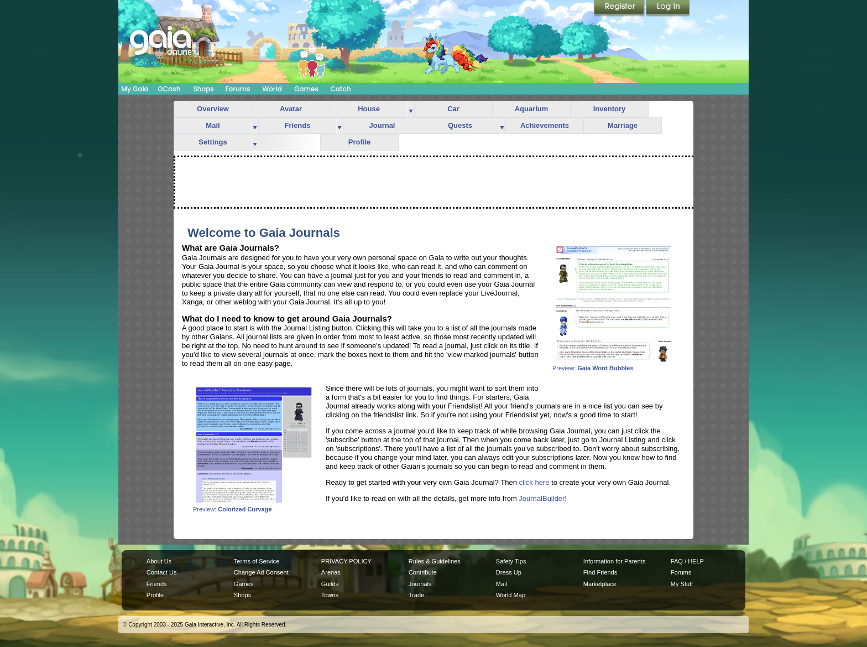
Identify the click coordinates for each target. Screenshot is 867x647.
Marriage (623, 125)
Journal (382, 125)
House (369, 109)
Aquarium (532, 109)
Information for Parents (614, 561)
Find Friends (600, 572)
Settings (213, 142)
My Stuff (682, 584)
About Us (159, 561)
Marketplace (600, 584)
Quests (460, 125)
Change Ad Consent (261, 572)
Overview (213, 109)
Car (453, 109)
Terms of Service (256, 561)
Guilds (329, 584)
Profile (359, 142)
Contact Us (162, 572)
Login (668, 8)
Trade (416, 595)
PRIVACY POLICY (346, 561)
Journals (420, 584)
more (411, 109)
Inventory (609, 109)
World (272, 89)
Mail (213, 125)
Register (620, 8)
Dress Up (508, 572)
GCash (169, 89)
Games (306, 89)
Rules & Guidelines (435, 561)
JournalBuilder (542, 498)
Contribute (423, 572)
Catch (341, 89)
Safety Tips (511, 561)
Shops (203, 89)
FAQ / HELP (687, 561)
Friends (298, 125)
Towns (329, 595)
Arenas (331, 572)
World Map (510, 595)
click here (534, 482)
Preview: (613, 365)
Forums (237, 89)
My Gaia (134, 89)
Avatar (291, 109)
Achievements (544, 125)
